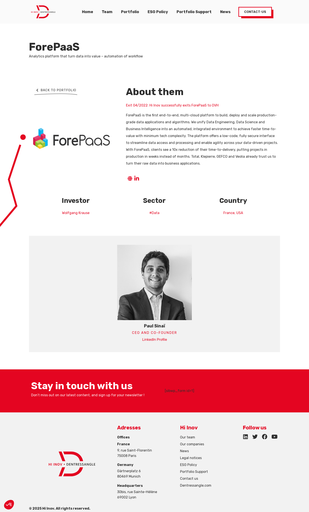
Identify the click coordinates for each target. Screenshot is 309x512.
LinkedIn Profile (154, 340)
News (225, 11)
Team (107, 11)
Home (87, 11)
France (229, 213)
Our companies (192, 444)
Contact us (189, 479)
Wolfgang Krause (75, 213)
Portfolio (130, 11)
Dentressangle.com (195, 485)
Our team (187, 437)
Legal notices (191, 458)
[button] (9, 505)
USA (239, 213)
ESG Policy (158, 11)
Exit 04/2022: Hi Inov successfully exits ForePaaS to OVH (172, 105)
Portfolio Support (194, 11)
